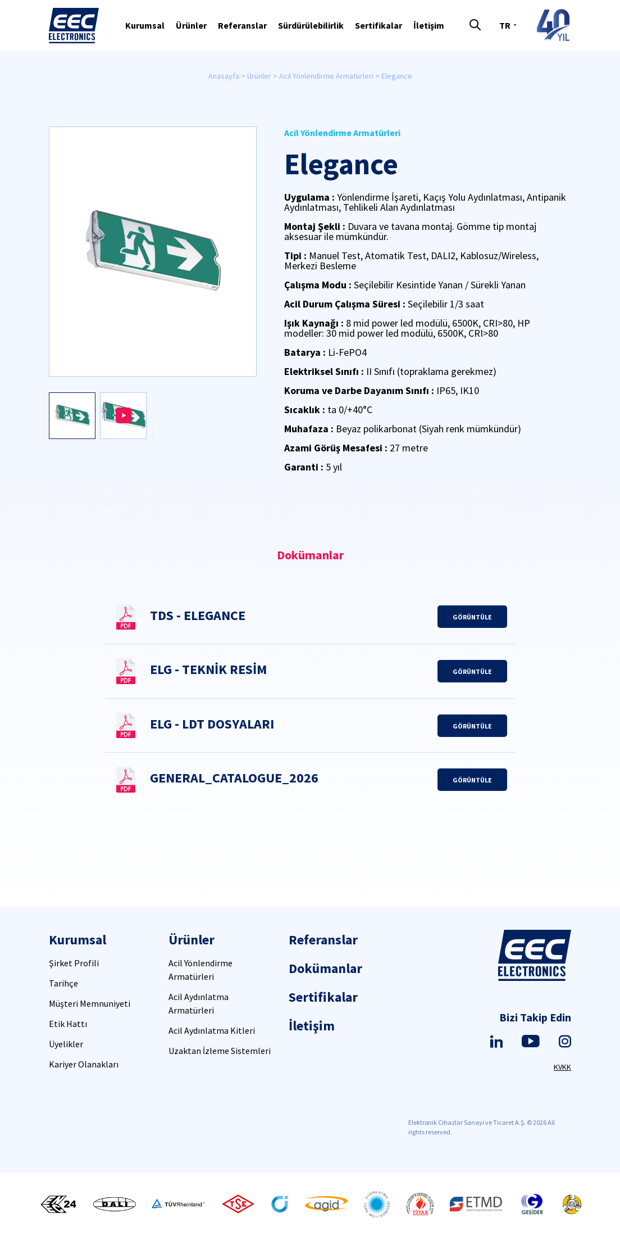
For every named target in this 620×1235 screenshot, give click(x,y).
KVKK (562, 1067)
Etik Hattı (68, 1023)
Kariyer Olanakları (83, 1064)
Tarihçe (63, 983)
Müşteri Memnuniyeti (89, 1003)
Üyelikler (66, 1043)
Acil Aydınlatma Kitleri (211, 1030)
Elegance (396, 76)
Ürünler (191, 25)
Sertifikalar (378, 25)
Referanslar (242, 25)
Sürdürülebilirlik (311, 25)
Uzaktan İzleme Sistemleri (219, 1050)
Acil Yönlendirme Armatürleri (326, 76)
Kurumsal (145, 25)
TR (504, 25)
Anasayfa (223, 76)
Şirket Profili (74, 963)
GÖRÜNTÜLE (472, 617)
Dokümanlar (325, 968)
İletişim (428, 25)
